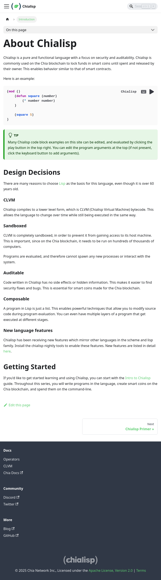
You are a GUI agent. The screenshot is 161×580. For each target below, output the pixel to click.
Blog (8, 528)
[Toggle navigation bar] (6, 6)
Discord (11, 497)
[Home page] (7, 19)
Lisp (62, 183)
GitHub (10, 535)
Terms (141, 570)
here (7, 351)
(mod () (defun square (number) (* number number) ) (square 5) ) (80, 105)
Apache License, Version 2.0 (111, 570)
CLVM (7, 466)
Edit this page (16, 405)
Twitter (10, 504)
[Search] (142, 6)
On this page (16, 30)
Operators (11, 459)
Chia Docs (13, 472)
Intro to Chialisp (138, 378)
